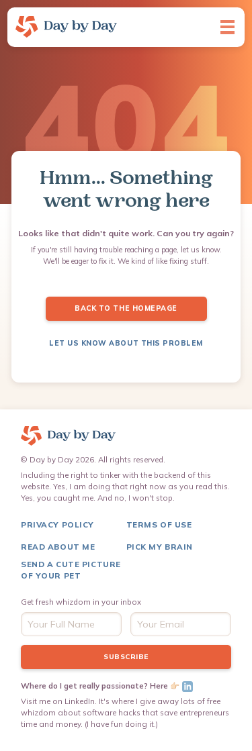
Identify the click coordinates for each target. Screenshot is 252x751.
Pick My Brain (159, 547)
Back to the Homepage (126, 308)
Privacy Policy (57, 525)
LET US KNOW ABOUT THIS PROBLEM (126, 343)
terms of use (159, 525)
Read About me (58, 547)
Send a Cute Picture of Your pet (71, 570)
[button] (227, 27)
